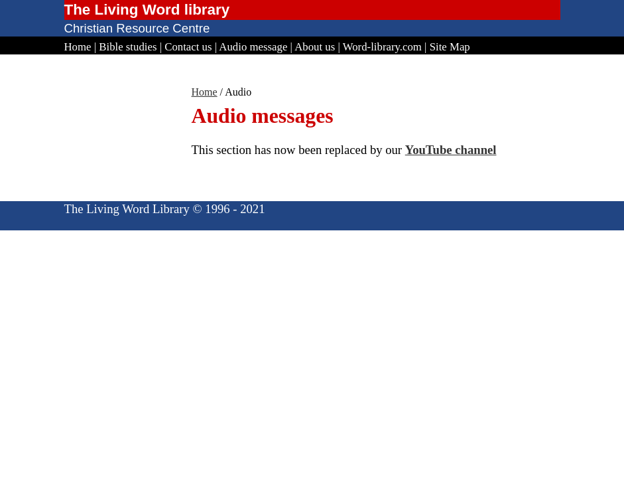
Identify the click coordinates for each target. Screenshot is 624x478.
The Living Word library (147, 9)
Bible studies (127, 46)
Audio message (253, 46)
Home (78, 46)
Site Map (450, 46)
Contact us (188, 46)
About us (314, 46)
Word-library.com (382, 46)
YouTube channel (451, 150)
